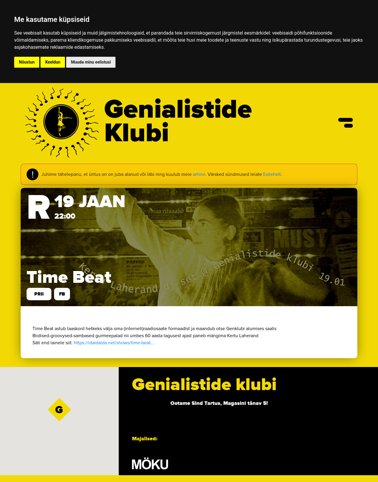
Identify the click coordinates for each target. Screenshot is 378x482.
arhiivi (199, 174)
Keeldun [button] (52, 62)
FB (62, 294)
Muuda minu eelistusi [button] (91, 62)
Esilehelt (272, 174)
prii (39, 294)
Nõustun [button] (27, 62)
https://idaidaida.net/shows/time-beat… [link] (114, 342)
